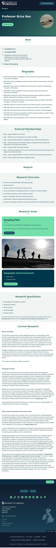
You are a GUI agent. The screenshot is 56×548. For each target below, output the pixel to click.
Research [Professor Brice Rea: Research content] (28, 167)
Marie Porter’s (43, 443)
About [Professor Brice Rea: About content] (28, 39)
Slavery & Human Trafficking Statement (21, 540)
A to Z (3, 521)
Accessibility (37, 537)
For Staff (33, 491)
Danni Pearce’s (29, 425)
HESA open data (6, 319)
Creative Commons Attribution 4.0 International (32, 319)
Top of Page (50, 531)
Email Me (8, 233)
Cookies (44, 537)
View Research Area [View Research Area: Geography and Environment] (11, 284)
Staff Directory (6, 526)
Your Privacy (29, 537)
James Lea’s (40, 399)
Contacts (4, 519)
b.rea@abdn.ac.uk (9, 49)
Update (50, 482)
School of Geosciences (11, 64)
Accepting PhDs (8, 24)
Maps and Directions (7, 523)
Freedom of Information (39, 540)
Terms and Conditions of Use (17, 537)
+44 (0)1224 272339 (10, 52)
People (5, 8)
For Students (23, 491)
